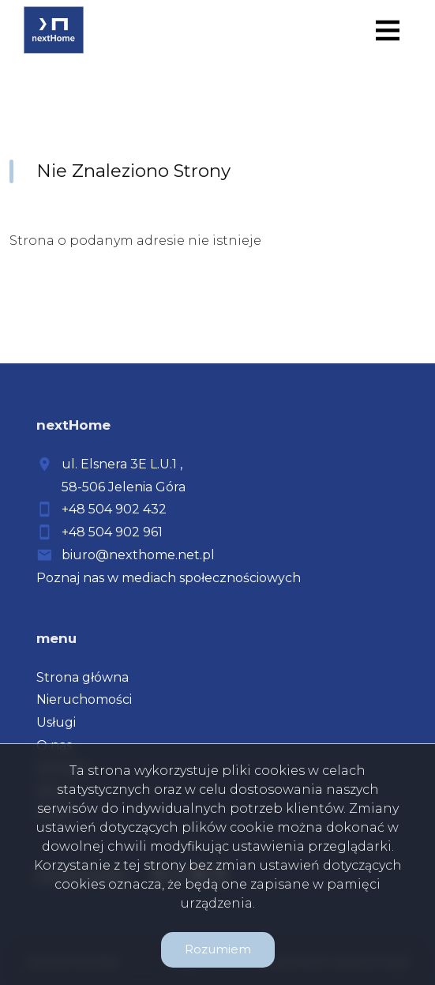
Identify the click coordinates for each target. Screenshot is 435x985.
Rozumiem (218, 949)
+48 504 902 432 (114, 509)
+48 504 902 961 (112, 531)
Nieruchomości (84, 699)
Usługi (56, 722)
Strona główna (82, 677)
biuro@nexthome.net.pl (138, 554)
